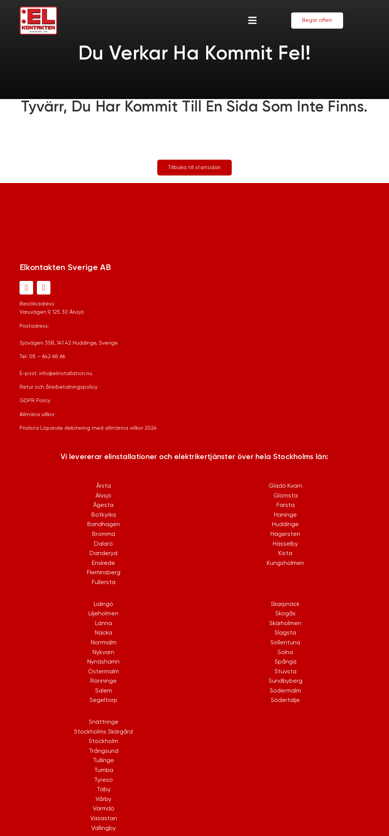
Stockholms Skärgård (103, 732)
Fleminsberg (103, 573)
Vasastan (103, 819)
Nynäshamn (103, 662)
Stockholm (103, 741)
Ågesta (103, 505)
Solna (285, 653)
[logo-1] (38, 10)
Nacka (103, 633)
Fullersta (103, 583)
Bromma (103, 534)
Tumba (103, 770)
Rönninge (103, 681)
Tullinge (103, 761)
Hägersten (285, 534)
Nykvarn (103, 653)
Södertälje (285, 700)
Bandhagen (103, 525)
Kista (285, 554)
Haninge (285, 515)
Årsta (103, 486)
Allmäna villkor (37, 414)
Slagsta (285, 633)
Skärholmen (285, 624)
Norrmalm (104, 643)
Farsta (286, 505)
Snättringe (104, 722)
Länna (103, 624)
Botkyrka (103, 515)
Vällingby (103, 828)
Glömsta (286, 496)
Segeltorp (103, 700)
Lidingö (103, 604)
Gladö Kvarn (285, 486)
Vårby (103, 799)
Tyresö (103, 780)
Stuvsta (285, 672)
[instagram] (43, 287)
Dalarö (103, 544)
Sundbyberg (285, 681)
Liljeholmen (103, 614)
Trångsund (104, 751)
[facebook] (26, 287)
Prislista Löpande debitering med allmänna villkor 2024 (88, 428)
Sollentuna (285, 643)
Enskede (103, 563)
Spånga (285, 662)
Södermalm (285, 691)
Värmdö (103, 809)
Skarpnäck (285, 604)
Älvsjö (103, 496)
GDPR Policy (35, 400)
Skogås (285, 614)
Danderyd (103, 554)
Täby (104, 790)
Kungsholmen (285, 563)
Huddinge (285, 525)
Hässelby (285, 544)
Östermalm (103, 672)
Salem (103, 691)
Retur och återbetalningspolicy (58, 387)
